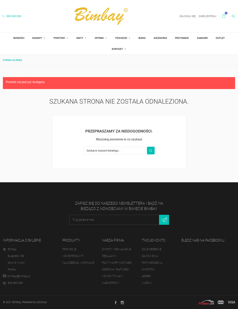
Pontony (60, 38)
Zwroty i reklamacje (116, 249)
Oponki (99, 38)
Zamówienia (150, 255)
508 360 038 (11, 16)
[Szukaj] (114, 150)
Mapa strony (110, 282)
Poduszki (121, 38)
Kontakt (118, 48)
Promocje (69, 249)
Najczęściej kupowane (78, 262)
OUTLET (220, 38)
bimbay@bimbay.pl (19, 276)
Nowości (18, 38)
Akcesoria (160, 38)
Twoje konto (153, 240)
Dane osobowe (151, 249)
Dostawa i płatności (115, 269)
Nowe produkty (73, 255)
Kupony (147, 282)
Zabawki (202, 38)
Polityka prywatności (117, 262)
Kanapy (37, 38)
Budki (142, 38)
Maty (80, 38)
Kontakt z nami (112, 276)
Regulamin (109, 255)
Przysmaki (182, 38)
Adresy (146, 276)
